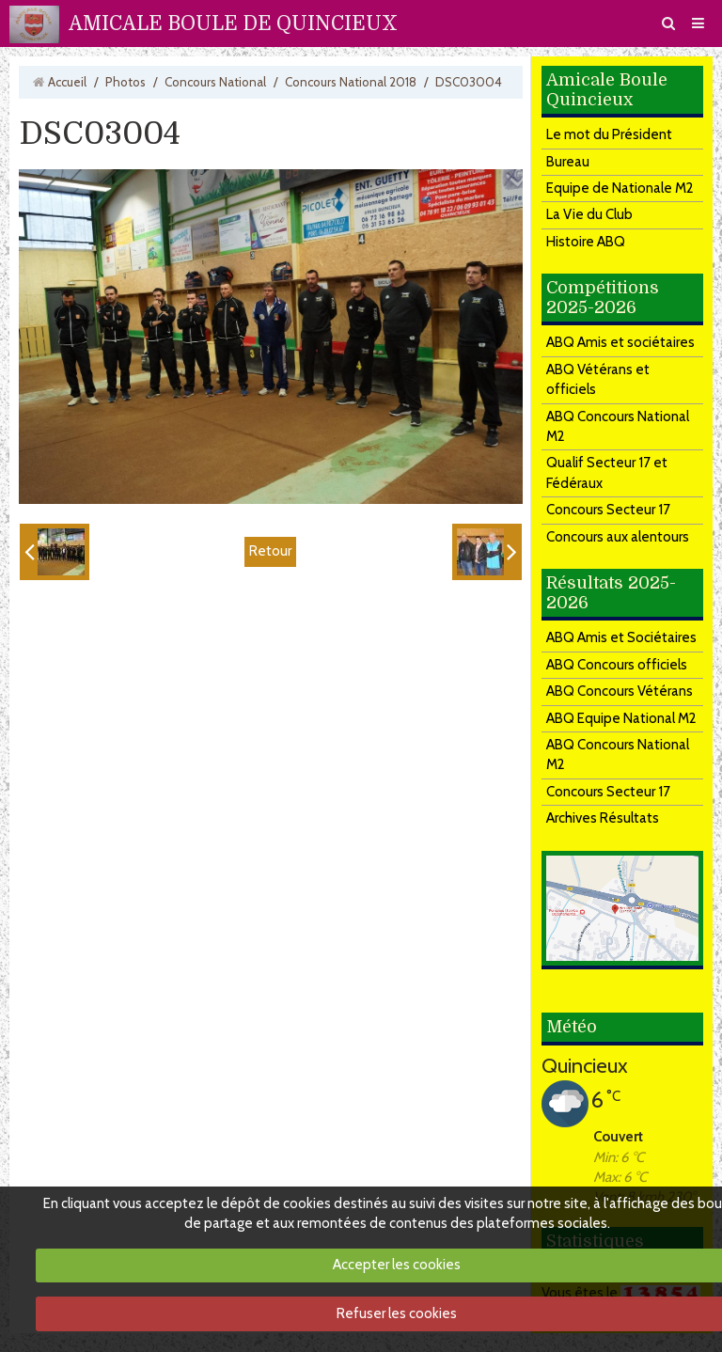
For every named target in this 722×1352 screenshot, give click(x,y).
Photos (125, 81)
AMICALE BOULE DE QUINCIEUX (233, 23)
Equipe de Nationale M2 (620, 188)
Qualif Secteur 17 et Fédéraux (606, 472)
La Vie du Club (589, 214)
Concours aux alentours (617, 536)
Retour (270, 550)
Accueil (67, 81)
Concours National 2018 (350, 81)
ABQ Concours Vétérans (619, 691)
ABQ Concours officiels (616, 664)
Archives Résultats (602, 818)
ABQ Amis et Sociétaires (621, 637)
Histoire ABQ (585, 241)
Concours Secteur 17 (608, 509)
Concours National (215, 81)
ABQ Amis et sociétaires (620, 342)
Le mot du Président (609, 134)
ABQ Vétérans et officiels (598, 379)
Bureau (567, 161)
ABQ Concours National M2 (617, 426)
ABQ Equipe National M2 (621, 718)
